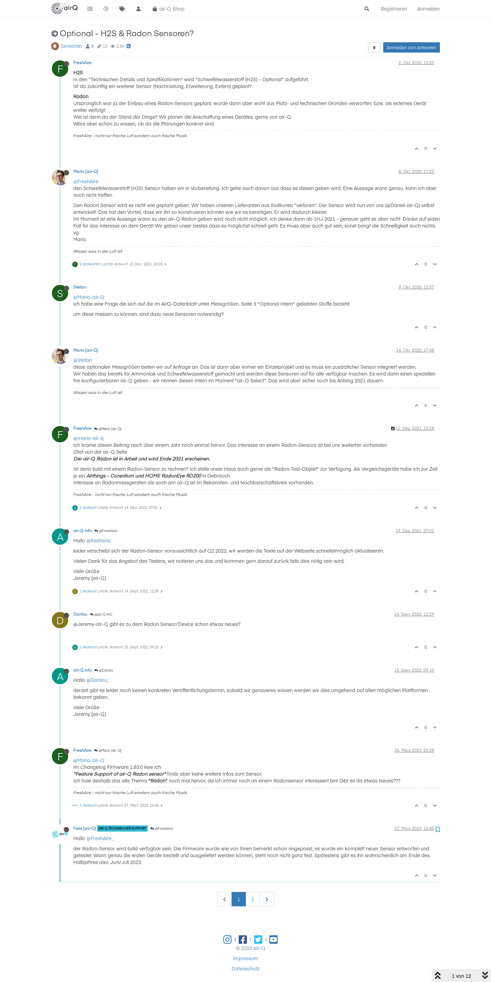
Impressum (245, 958)
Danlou (80, 614)
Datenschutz (245, 968)
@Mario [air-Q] (107, 428)
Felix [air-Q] (84, 828)
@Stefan (82, 359)
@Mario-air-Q (88, 296)
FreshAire (82, 62)
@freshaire (98, 540)
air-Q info (82, 530)
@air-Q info (101, 614)
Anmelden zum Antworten (411, 47)
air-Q (259, 947)
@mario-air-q (88, 438)
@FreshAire (85, 181)
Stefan (79, 287)
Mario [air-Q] (85, 171)
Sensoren (71, 45)
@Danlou (103, 670)
